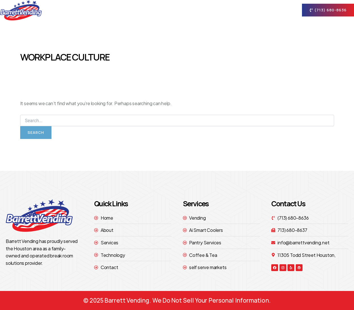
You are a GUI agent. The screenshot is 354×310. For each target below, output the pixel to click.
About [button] (171, 10)
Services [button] (204, 10)
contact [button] (276, 10)
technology (241, 10)
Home (143, 10)
